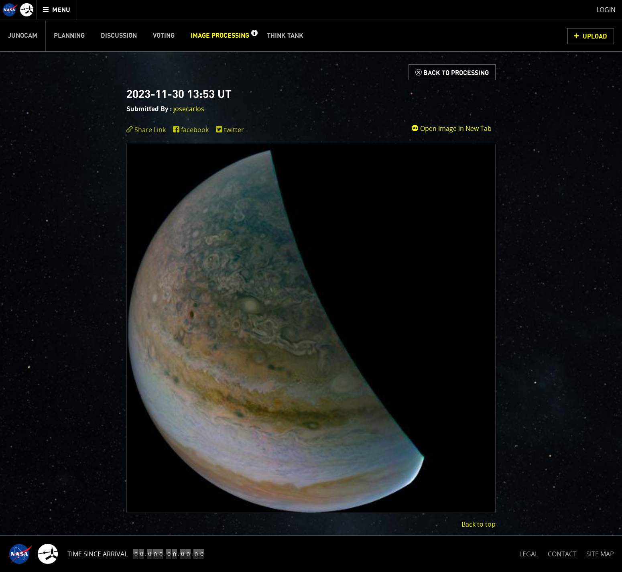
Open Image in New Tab (451, 128)
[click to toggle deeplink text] (147, 130)
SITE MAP (600, 554)
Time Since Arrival (97, 554)
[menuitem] (57, 10)
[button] (254, 35)
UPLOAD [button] (595, 36)
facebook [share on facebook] (195, 129)
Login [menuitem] (606, 9)
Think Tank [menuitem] (285, 36)
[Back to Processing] (452, 72)
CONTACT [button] (562, 554)
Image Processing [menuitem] (220, 36)
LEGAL (528, 552)
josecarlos (188, 108)
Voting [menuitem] (164, 36)
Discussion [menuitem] (119, 36)
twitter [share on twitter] (234, 129)
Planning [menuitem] (69, 36)
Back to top (478, 524)
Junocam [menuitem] (22, 36)
